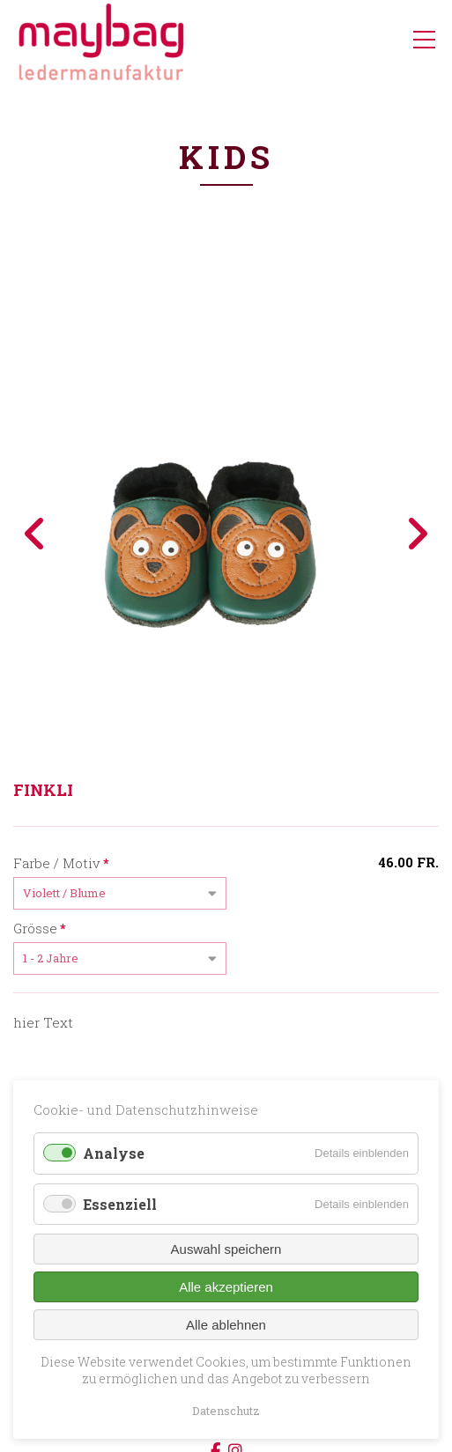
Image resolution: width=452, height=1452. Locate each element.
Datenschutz (226, 1411)
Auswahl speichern (226, 1249)
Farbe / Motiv (61, 862)
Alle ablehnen (226, 1324)
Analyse (113, 1153)
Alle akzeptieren (226, 1286)
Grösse (39, 927)
